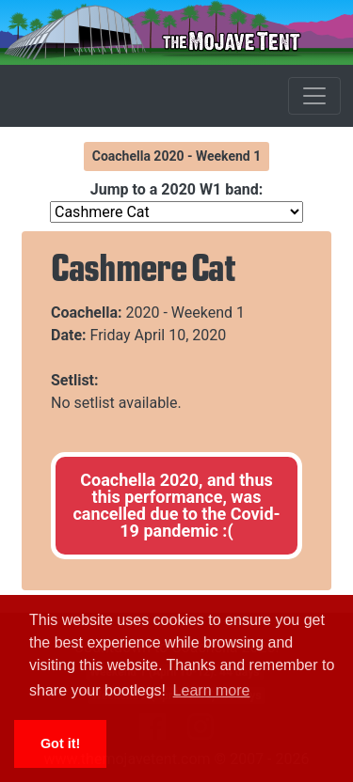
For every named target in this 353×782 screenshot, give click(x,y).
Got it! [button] (60, 743)
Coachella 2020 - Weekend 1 (177, 156)
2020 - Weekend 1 (186, 312)
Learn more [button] (211, 690)
